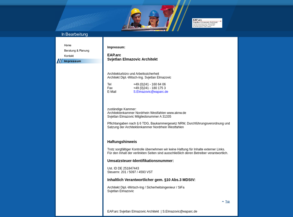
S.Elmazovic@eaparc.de (151, 92)
